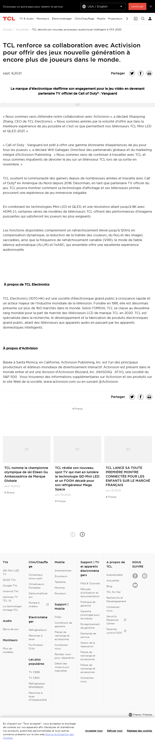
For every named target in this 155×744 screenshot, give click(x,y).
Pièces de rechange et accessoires (62, 635)
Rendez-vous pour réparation (64, 656)
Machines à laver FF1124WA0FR (38, 696)
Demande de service (88, 635)
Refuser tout (115, 730)
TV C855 (34, 677)
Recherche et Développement (116, 599)
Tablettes (60, 582)
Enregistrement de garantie (90, 626)
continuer (137, 6)
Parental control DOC (116, 631)
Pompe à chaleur (39, 604)
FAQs (58, 617)
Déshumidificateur (38, 595)
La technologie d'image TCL (12, 608)
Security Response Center (116, 620)
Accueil (7, 29)
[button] (82, 534)
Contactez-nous (62, 646)
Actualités (22, 29)
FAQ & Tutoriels (90, 583)
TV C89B (34, 672)
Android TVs (10, 591)
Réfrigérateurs (38, 630)
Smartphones (63, 570)
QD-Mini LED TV (11, 572)
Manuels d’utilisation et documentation (90, 593)
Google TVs (10, 585)
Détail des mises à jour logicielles (62, 667)
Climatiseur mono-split (36, 576)
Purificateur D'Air (36, 646)
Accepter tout (94, 730)
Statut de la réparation (87, 644)
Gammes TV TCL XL (10, 598)
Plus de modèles (8, 650)
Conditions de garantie (63, 624)
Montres (60, 587)
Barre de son (11, 629)
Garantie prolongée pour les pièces (90, 615)
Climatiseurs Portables (36, 586)
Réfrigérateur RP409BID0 (37, 685)
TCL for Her (113, 592)
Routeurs (60, 593)
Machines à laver (35, 637)
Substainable (114, 574)
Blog (109, 586)
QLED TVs (9, 579)
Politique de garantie (87, 603)
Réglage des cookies (139, 730)
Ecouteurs (61, 576)
